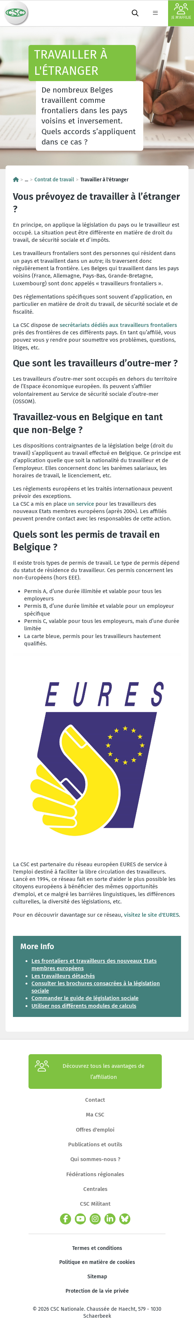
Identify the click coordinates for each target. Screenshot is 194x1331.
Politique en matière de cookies (97, 1262)
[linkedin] (110, 1218)
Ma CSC (95, 1114)
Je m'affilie (181, 11)
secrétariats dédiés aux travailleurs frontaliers (118, 325)
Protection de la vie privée (97, 1291)
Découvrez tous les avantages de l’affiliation (89, 1071)
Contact (95, 1100)
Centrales (95, 1189)
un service (81, 504)
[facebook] (65, 1218)
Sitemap (97, 1276)
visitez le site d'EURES (151, 915)
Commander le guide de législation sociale (84, 998)
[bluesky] (124, 1218)
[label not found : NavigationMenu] (155, 13)
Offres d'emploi (95, 1129)
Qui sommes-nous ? (95, 1159)
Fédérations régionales (95, 1174)
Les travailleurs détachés (63, 976)
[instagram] (95, 1218)
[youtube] (80, 1218)
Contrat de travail (54, 180)
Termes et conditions (97, 1248)
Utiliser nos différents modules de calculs (83, 1006)
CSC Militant (95, 1204)
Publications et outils (95, 1144)
